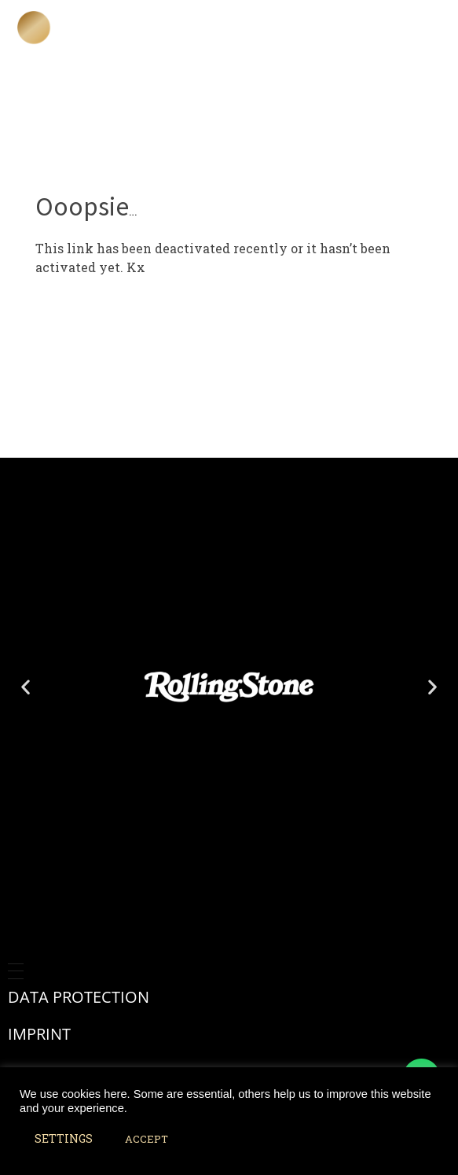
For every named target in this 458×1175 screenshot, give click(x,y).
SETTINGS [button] (64, 1138)
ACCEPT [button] (146, 1139)
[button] (25, 687)
